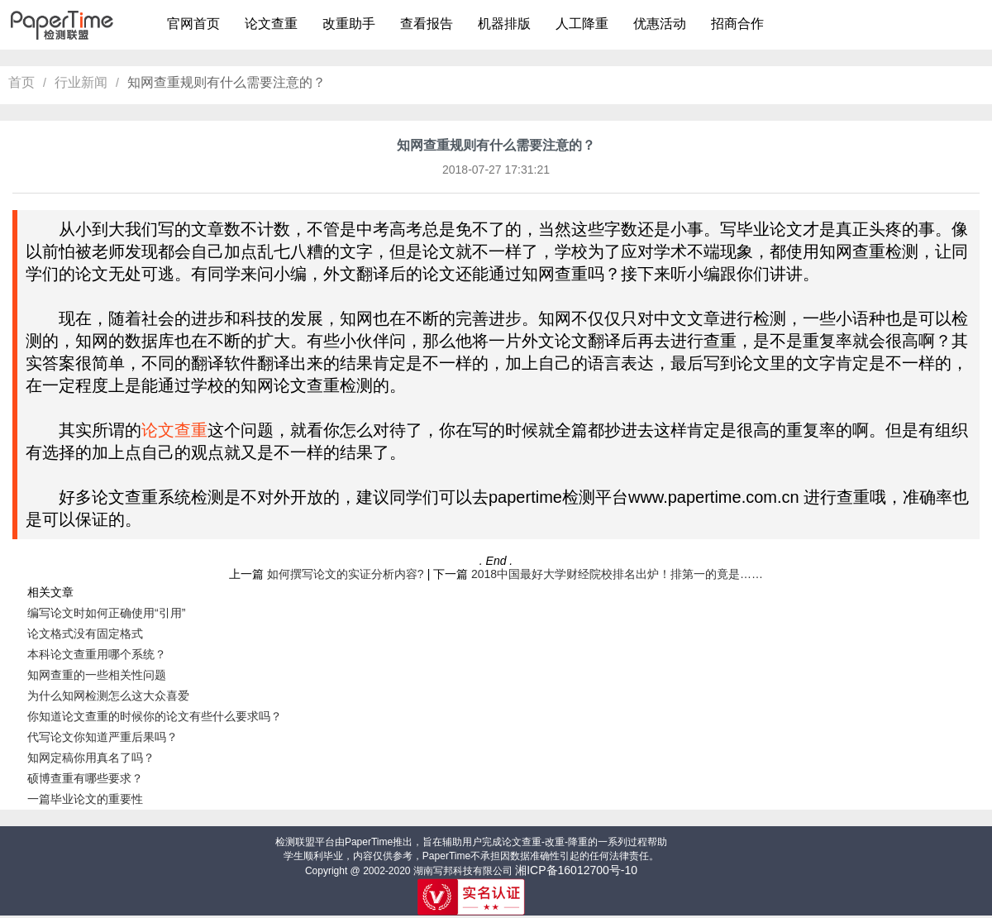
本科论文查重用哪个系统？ (96, 654)
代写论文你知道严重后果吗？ (102, 736)
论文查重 (271, 24)
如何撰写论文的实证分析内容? (345, 574)
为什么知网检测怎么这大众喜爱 (108, 695)
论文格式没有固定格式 (85, 633)
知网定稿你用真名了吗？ (91, 757)
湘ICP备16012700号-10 (576, 870)
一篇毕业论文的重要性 (85, 799)
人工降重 (582, 24)
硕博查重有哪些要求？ (85, 778)
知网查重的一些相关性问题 (96, 674)
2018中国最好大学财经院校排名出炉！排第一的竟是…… (617, 574)
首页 (21, 82)
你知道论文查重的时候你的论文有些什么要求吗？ (154, 716)
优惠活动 (659, 24)
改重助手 (348, 24)
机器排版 (504, 24)
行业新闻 (81, 82)
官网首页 (193, 24)
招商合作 (737, 24)
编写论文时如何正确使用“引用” (106, 612)
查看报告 (426, 24)
